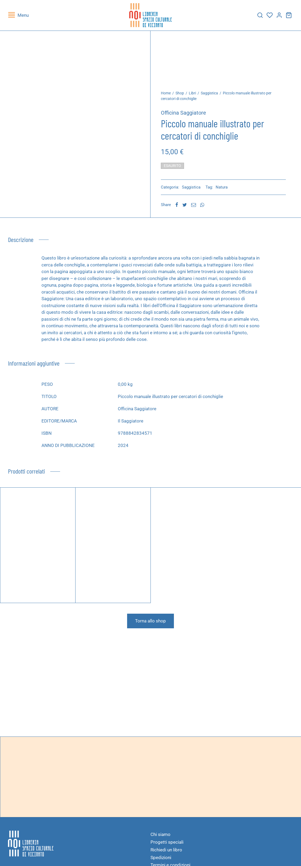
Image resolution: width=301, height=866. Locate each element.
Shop (181, 94)
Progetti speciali (166, 843)
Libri (194, 94)
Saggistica (211, 94)
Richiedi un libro (166, 851)
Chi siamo (160, 835)
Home (167, 94)
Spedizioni (160, 858)
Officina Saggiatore (185, 114)
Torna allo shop (150, 622)
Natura (223, 188)
